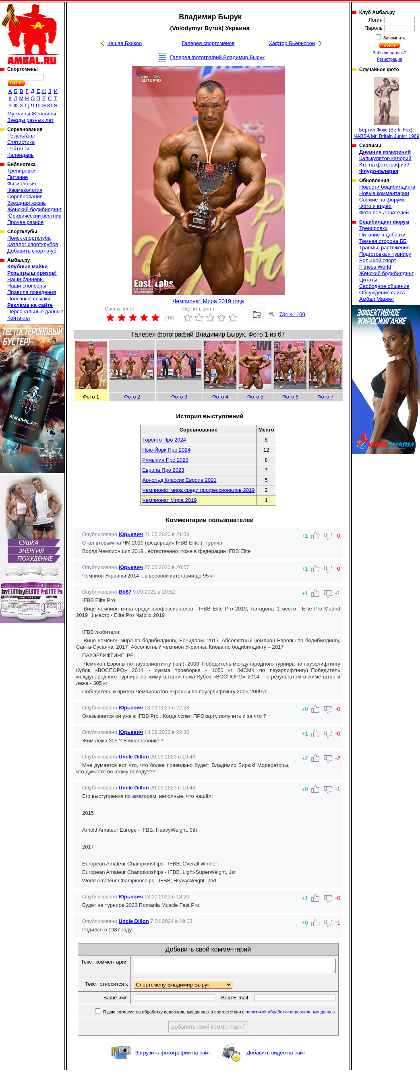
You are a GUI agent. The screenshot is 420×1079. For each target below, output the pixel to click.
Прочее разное (25, 222)
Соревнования (25, 196)
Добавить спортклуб (31, 251)
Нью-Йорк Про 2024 (166, 450)
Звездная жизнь (26, 203)
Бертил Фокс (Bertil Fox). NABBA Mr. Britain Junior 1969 (386, 108)
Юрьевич (131, 534)
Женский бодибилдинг (34, 209)
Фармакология (24, 190)
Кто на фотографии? (384, 165)
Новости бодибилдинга (387, 187)
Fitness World (375, 267)
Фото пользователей (384, 213)
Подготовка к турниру (385, 254)
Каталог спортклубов (32, 244)
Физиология (21, 184)
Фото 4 (220, 397)
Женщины (43, 114)
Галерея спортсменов (208, 43)
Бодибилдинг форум (384, 222)
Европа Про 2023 (163, 470)
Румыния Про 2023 (165, 460)
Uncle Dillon (134, 757)
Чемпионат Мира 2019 (169, 500)
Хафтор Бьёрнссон (292, 43)
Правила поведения (31, 292)
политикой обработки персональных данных (295, 1020)
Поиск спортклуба (29, 238)
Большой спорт (377, 260)
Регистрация (389, 59)
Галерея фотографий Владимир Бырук (217, 57)
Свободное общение (384, 286)
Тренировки (21, 171)
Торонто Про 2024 (164, 440)
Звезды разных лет (30, 120)
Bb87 (125, 592)
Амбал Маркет (376, 299)
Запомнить (394, 37)
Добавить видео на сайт (275, 1061)
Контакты (18, 318)
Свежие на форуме (382, 200)
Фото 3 (179, 397)
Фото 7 (325, 397)
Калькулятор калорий (385, 158)
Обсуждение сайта (382, 293)
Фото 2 (132, 397)
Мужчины (18, 114)
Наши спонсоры (26, 286)
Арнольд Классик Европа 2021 (179, 480)
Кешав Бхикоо (125, 43)
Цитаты (368, 280)
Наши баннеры (25, 279)
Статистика (21, 142)
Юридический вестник (34, 216)
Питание (17, 177)
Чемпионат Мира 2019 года (208, 301)
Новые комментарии (384, 193)
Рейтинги (18, 149)
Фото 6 (290, 397)
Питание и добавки (382, 235)
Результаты (21, 136)
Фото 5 (255, 397)
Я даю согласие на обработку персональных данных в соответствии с (223, 1020)
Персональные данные (35, 311)
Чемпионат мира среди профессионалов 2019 (198, 490)
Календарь (20, 155)
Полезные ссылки (28, 299)
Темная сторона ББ (383, 241)
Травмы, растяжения (384, 248)
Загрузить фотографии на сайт (173, 1061)
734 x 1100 (292, 314)
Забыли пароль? (390, 52)
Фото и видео (375, 206)
